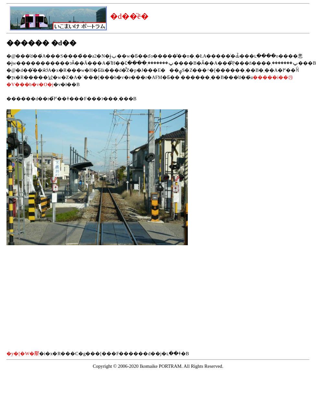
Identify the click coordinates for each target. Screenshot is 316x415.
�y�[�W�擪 (22, 353)
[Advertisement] (60, 297)
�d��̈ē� (129, 16)
